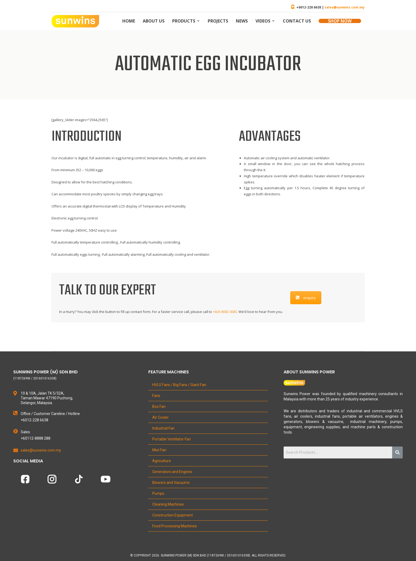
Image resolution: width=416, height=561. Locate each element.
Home (128, 21)
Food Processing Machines (174, 526)
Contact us (297, 21)
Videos (262, 21)
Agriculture (161, 461)
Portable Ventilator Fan (171, 439)
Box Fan (159, 406)
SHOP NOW (340, 21)
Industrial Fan (163, 428)
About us (153, 21)
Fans (156, 396)
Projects (218, 21)
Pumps (158, 493)
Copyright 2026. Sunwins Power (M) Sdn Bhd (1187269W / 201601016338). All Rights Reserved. (210, 555)
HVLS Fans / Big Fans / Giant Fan (179, 385)
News (242, 21)
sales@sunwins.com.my (344, 7)
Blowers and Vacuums (171, 482)
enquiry (306, 297)
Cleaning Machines (168, 504)
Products (183, 21)
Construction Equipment (172, 515)
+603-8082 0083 (225, 311)
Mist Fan (159, 450)
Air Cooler (160, 417)
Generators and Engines (172, 472)
